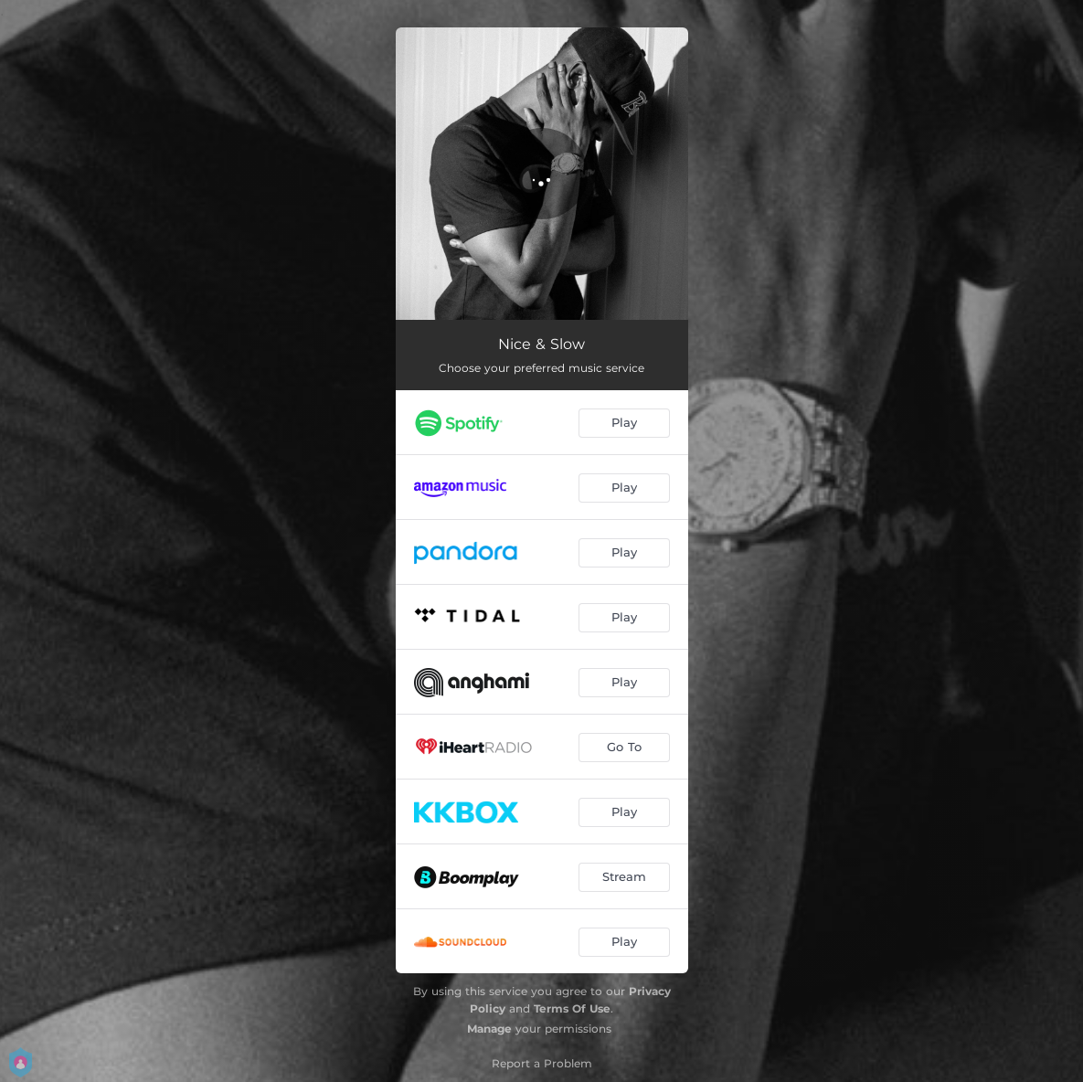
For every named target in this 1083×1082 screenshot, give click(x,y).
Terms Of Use (572, 1008)
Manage (489, 1028)
